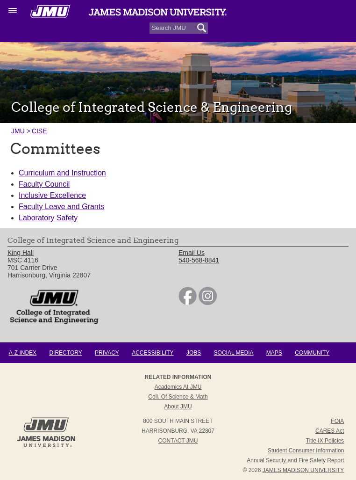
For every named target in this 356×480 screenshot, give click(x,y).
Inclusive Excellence (52, 195)
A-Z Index (22, 352)
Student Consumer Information (306, 450)
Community (312, 352)
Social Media (234, 352)
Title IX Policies (325, 440)
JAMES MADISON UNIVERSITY (303, 470)
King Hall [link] (20, 252)
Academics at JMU (178, 387)
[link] (187, 302)
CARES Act (329, 431)
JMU (18, 131)
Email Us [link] (191, 252)
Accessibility (152, 352)
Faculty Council (44, 184)
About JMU (178, 406)
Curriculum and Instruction (62, 173)
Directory (65, 352)
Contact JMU (178, 440)
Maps (274, 352)
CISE (39, 131)
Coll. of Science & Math (177, 396)
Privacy (107, 352)
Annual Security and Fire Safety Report (295, 460)
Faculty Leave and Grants (61, 207)
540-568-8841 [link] (198, 260)
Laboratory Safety (48, 218)
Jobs (193, 352)
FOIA (337, 421)
